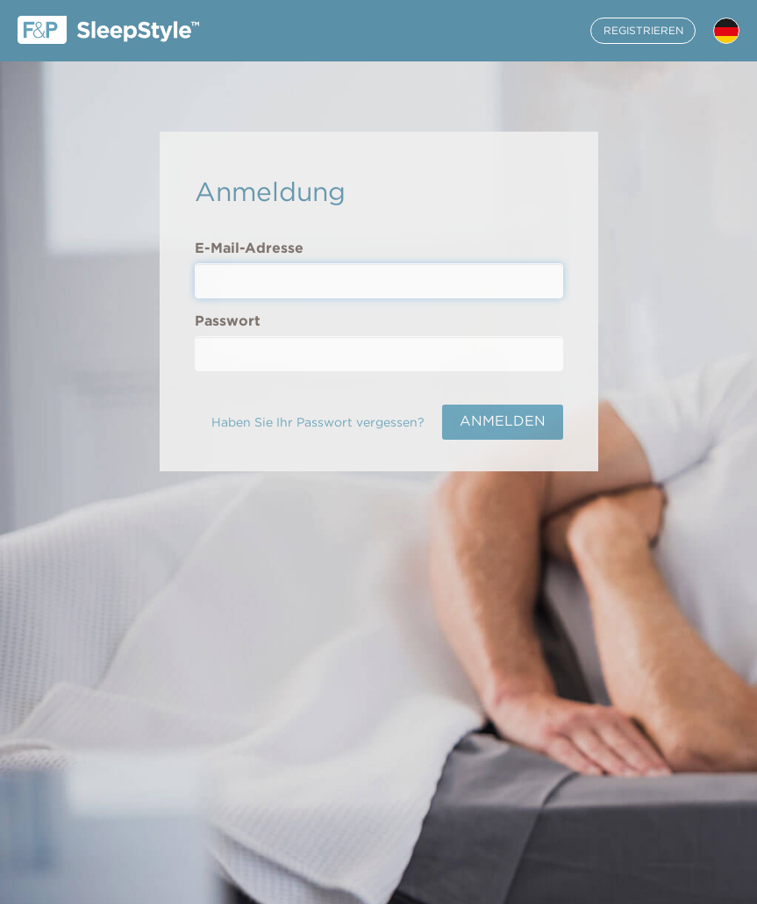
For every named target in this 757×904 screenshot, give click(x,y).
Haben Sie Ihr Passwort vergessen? (318, 422)
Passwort (228, 320)
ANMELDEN (503, 421)
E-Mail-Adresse (249, 248)
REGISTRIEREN (643, 30)
